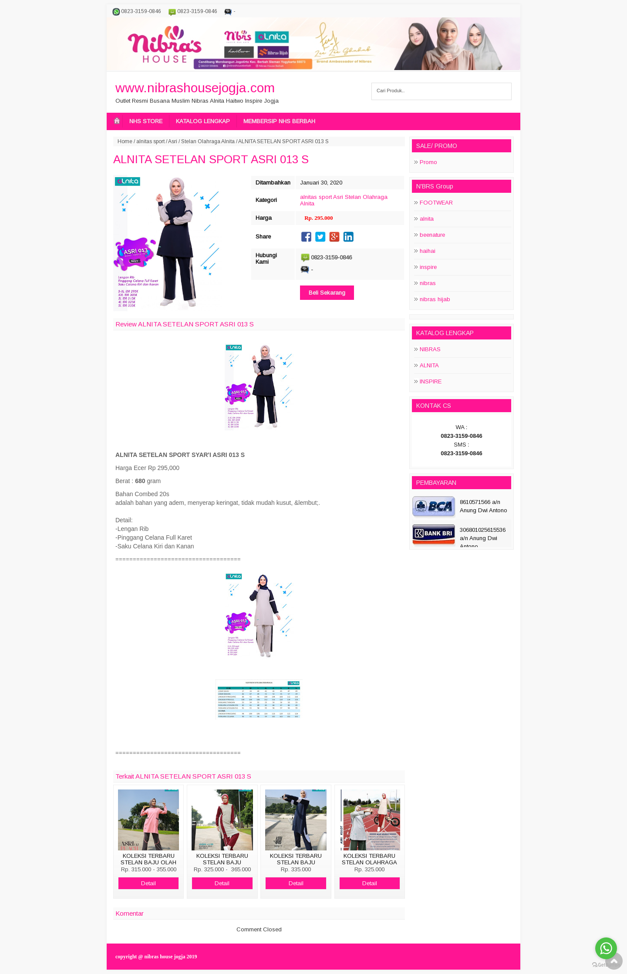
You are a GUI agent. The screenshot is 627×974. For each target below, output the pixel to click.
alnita (427, 218)
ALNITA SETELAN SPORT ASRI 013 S (211, 159)
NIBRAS (430, 349)
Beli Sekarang (327, 292)
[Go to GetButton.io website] (606, 965)
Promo (428, 162)
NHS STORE (145, 121)
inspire (428, 267)
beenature (432, 235)
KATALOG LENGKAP (203, 121)
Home (125, 141)
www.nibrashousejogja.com (195, 88)
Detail (148, 883)
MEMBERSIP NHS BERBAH (279, 121)
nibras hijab (435, 299)
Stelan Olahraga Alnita (208, 141)
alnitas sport (150, 141)
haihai (427, 251)
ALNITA (429, 365)
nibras (428, 283)
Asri (172, 141)
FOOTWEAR (436, 202)
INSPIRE (431, 381)
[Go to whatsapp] (606, 948)
